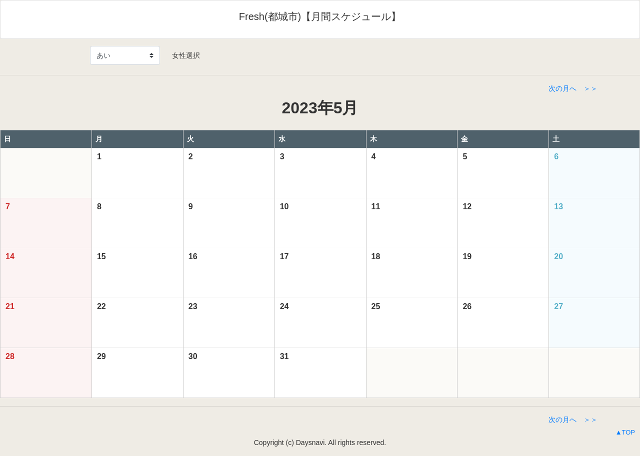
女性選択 (182, 55)
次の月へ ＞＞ (573, 88)
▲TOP (625, 432)
